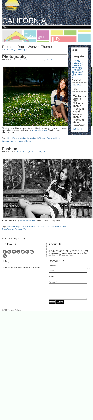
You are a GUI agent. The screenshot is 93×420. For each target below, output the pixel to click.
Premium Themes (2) (77, 71)
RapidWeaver (21, 60)
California (24, 138)
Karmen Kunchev (39, 130)
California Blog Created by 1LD (15, 49)
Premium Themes (31, 60)
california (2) (78, 63)
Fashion (9, 148)
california (41, 60)
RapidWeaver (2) (79, 75)
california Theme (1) (77, 66)
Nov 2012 (77, 85)
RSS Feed (77, 129)
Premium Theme (24, 141)
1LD (39, 152)
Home (4, 238)
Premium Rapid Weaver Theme (21, 226)
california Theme (50, 60)
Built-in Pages (14, 238)
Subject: (51, 276)
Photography (14, 56)
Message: (52, 282)
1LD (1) (76, 61)
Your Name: (53, 265)
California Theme (38, 138)
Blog (23, 238)
